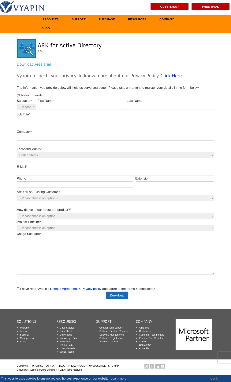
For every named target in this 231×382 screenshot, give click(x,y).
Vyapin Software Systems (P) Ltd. (46, 370)
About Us (144, 348)
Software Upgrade (109, 341)
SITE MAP (113, 366)
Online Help (66, 345)
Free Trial (210, 6)
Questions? (169, 6)
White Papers (67, 351)
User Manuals (67, 348)
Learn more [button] (118, 378)
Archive (24, 331)
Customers (145, 331)
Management (27, 338)
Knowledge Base (69, 338)
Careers (143, 341)
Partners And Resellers (151, 338)
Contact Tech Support (111, 327)
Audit (23, 341)
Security (24, 334)
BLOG (46, 29)
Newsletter (65, 341)
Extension (174, 182)
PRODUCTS (50, 20)
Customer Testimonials (151, 334)
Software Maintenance (111, 334)
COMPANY (166, 20)
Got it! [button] (214, 378)
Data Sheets (66, 331)
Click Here (171, 75)
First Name (81, 104)
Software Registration (111, 338)
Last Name (170, 104)
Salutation (26, 104)
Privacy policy (91, 289)
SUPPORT (79, 20)
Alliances (144, 327)
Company (115, 135)
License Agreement (64, 289)
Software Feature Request (113, 331)
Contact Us (145, 345)
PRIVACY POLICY (77, 366)
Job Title (115, 118)
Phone (75, 182)
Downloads (66, 334)
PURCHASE (107, 20)
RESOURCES (137, 20)
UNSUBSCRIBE (97, 366)
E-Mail (115, 170)
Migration (25, 327)
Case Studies (67, 327)
